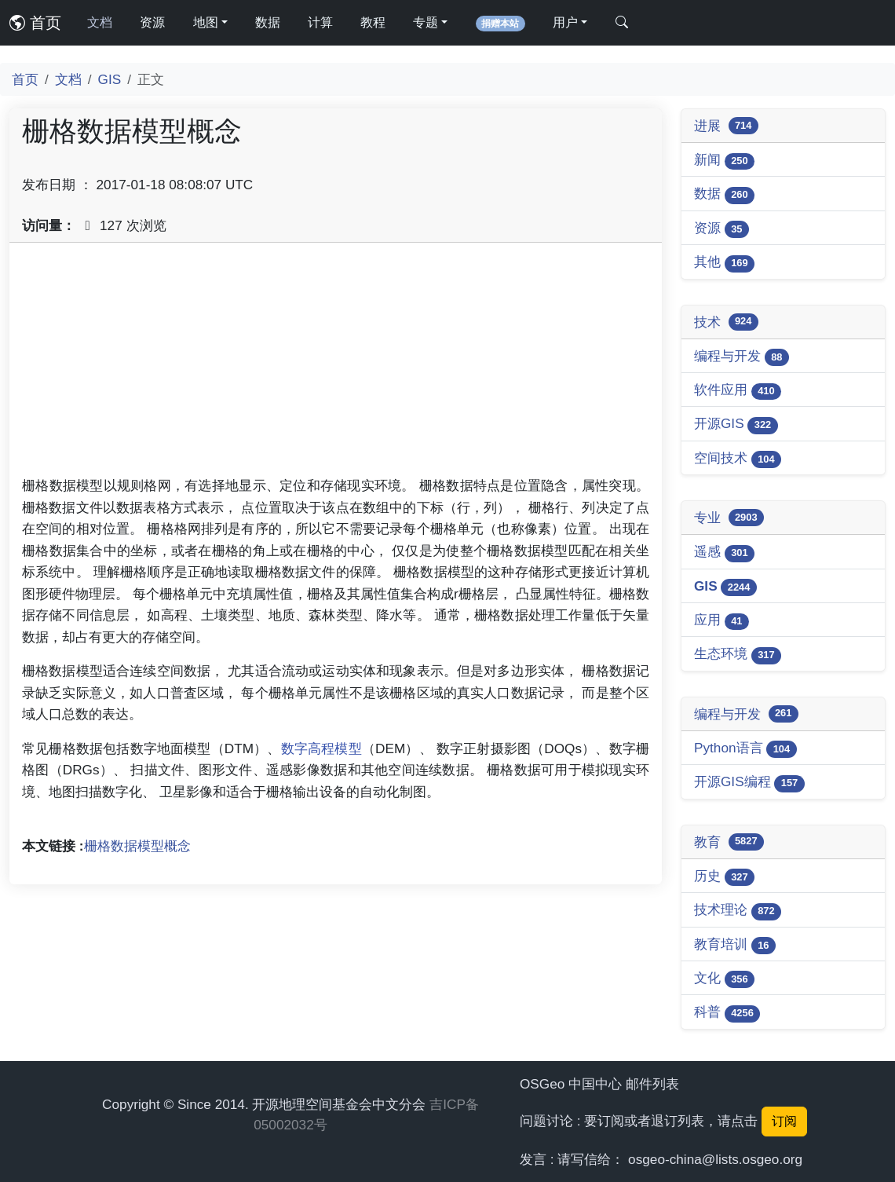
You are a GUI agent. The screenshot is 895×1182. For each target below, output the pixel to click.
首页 (35, 22)
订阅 (784, 1121)
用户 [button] (565, 22)
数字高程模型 (321, 748)
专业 (729, 517)
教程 (372, 22)
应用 (721, 621)
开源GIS (736, 424)
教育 (729, 842)
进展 (726, 125)
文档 (99, 22)
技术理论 (737, 911)
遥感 (724, 552)
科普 (727, 1013)
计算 (320, 22)
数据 (267, 22)
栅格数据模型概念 (137, 846)
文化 (724, 979)
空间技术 (737, 459)
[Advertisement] (335, 365)
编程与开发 (741, 357)
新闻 (724, 161)
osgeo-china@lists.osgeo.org (715, 1159)
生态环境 (737, 655)
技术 (726, 322)
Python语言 (745, 749)
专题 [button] (425, 22)
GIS (110, 79)
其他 (724, 263)
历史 (724, 877)
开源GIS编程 (749, 783)
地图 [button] (205, 22)
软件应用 (737, 391)
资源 (152, 22)
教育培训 (735, 945)
